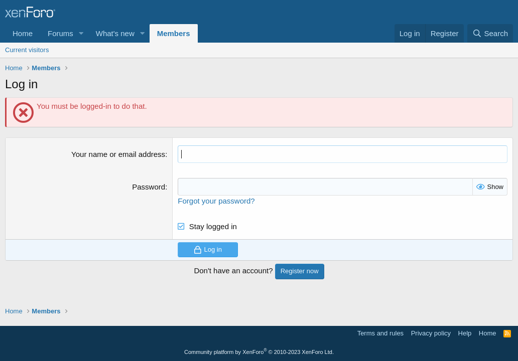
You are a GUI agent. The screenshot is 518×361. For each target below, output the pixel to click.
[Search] (490, 33)
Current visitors (27, 50)
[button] (81, 33)
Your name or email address (118, 154)
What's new (115, 33)
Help (465, 333)
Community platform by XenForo (259, 352)
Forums (60, 33)
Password (148, 187)
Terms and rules (380, 333)
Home (23, 33)
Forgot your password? (216, 201)
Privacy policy (431, 333)
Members (173, 33)
